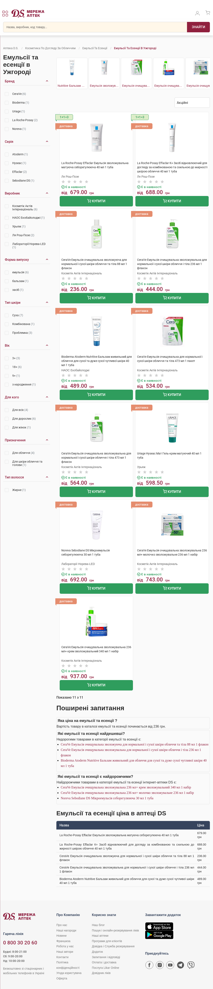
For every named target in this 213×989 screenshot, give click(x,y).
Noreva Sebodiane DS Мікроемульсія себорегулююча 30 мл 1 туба (107, 798)
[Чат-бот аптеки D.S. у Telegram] (180, 966)
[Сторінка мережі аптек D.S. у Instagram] (160, 966)
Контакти (62, 957)
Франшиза (63, 941)
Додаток (97, 951)
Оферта (61, 978)
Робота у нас (65, 946)
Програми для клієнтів (107, 941)
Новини (61, 935)
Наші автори (64, 951)
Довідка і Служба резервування (113, 946)
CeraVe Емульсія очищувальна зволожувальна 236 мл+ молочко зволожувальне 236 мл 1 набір (127, 792)
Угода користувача (68, 973)
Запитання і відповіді (106, 957)
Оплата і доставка (104, 962)
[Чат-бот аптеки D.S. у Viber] (191, 966)
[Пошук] (198, 27)
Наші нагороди (66, 930)
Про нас (61, 925)
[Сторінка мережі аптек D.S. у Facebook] (149, 966)
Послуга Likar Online (105, 967)
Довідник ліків (101, 973)
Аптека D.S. (10, 48)
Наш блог (98, 925)
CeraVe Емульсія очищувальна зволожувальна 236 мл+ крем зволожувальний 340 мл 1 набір (126, 787)
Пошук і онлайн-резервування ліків (115, 930)
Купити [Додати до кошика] (96, 201)
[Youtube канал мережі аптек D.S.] (170, 966)
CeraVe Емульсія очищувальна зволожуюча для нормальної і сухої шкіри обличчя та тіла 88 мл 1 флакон (134, 744)
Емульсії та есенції (94, 48)
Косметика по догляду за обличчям (50, 48)
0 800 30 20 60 (20, 943)
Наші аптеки (100, 935)
